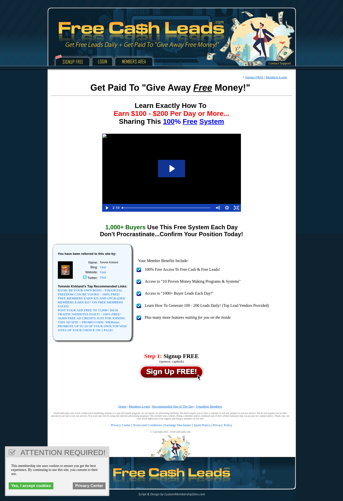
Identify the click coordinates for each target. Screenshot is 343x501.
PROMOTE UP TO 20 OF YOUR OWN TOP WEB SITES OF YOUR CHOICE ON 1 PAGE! (92, 328)
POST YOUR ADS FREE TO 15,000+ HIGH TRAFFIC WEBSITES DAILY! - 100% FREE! (89, 312)
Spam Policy (202, 425)
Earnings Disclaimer (177, 425)
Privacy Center (121, 425)
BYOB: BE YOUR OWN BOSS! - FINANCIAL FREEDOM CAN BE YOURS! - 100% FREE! (90, 292)
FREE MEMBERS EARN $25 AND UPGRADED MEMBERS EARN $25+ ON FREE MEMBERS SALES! (91, 302)
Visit (103, 267)
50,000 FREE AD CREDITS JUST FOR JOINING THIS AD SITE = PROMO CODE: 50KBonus (91, 320)
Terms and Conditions (147, 425)
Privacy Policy (222, 425)
